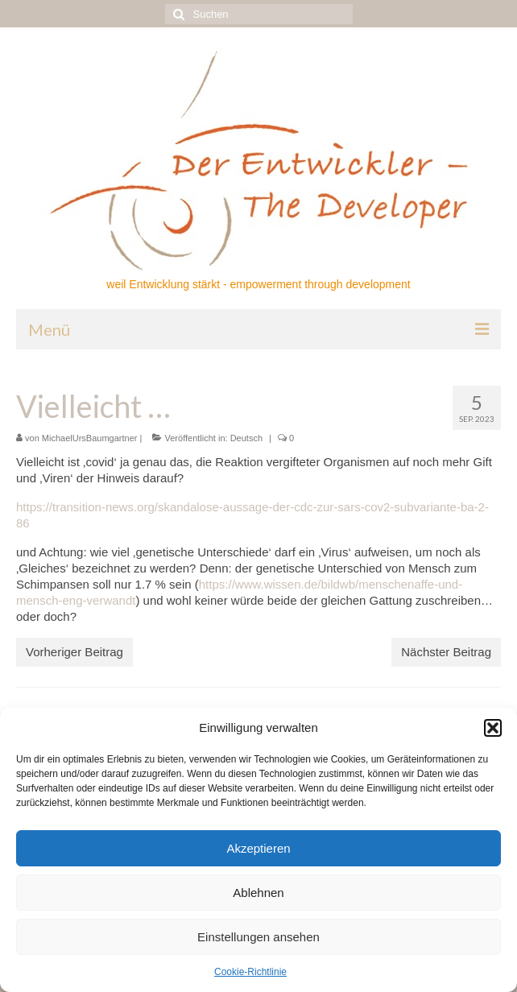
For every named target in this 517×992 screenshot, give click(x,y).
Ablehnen (258, 892)
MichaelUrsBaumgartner (90, 438)
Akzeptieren (258, 848)
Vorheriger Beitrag (74, 652)
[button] (493, 728)
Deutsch (246, 438)
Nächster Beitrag (446, 652)
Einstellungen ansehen (258, 937)
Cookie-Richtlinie (250, 972)
